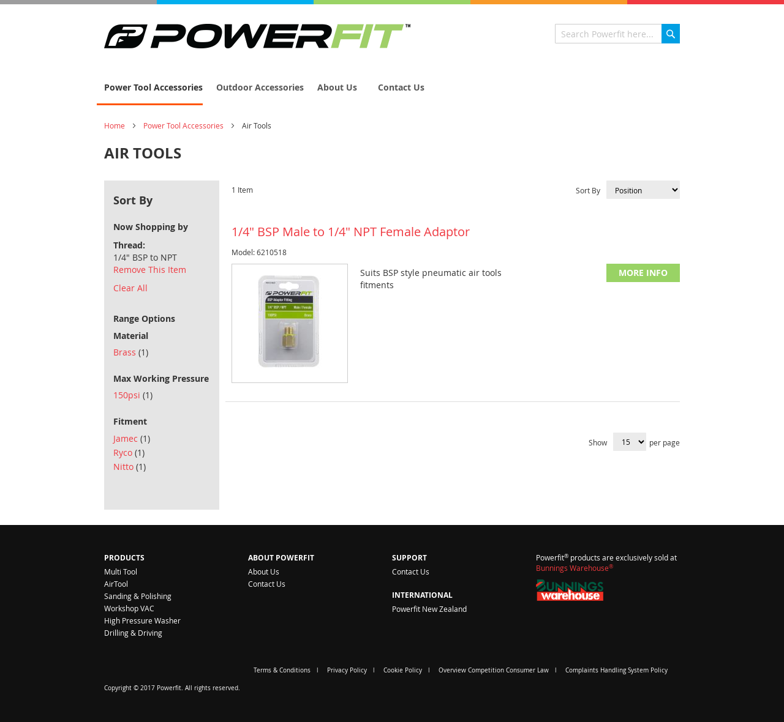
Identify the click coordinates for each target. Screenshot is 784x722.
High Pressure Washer (142, 620)
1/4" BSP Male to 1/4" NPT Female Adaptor (351, 231)
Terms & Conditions (282, 670)
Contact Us (266, 584)
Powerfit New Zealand (429, 609)
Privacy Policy (347, 670)
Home (114, 125)
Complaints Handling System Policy (616, 670)
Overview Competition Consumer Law (494, 670)
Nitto (129, 466)
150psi (133, 395)
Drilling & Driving (133, 633)
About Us (263, 571)
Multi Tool (120, 571)
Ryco (129, 452)
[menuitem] (150, 88)
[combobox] (617, 33)
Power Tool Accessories (183, 125)
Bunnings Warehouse (574, 568)
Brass (130, 352)
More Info (643, 272)
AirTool (116, 584)
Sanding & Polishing (138, 596)
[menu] (392, 88)
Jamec (131, 438)
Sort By (588, 190)
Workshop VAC (129, 608)
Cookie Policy (402, 670)
